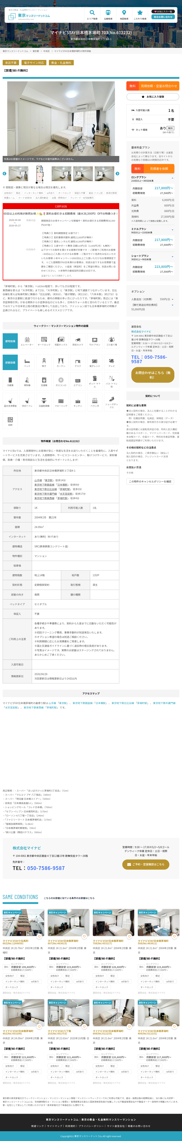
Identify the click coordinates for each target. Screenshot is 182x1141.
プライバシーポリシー (91, 1126)
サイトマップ (54, 1126)
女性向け (8, 192)
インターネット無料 (33, 192)
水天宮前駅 (66, 493)
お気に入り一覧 (164, 11)
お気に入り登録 (155, 96)
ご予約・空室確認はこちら (148, 864)
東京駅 (48, 480)
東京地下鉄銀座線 (44, 484)
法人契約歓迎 (41, 197)
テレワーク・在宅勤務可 (82, 197)
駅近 (18, 192)
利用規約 (70, 1126)
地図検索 (124, 18)
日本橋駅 (62, 484)
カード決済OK (25, 197)
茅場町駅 (65, 489)
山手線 (38, 480)
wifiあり (51, 192)
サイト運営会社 (116, 1126)
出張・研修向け (59, 197)
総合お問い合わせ (163, 16)
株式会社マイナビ (141, 331)
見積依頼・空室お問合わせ (159, 86)
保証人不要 (79, 192)
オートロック (64, 192)
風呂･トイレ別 (96, 192)
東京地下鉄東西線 (44, 498)
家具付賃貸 (111, 192)
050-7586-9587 (149, 359)
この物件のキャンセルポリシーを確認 (150, 481)
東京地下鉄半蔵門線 (45, 493)
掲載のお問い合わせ (139, 1126)
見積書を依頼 (159, 168)
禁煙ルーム (9, 197)
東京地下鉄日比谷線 (45, 489)
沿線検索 (108, 18)
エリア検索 (92, 18)
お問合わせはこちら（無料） (152, 375)
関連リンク (37, 1126)
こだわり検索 (140, 18)
